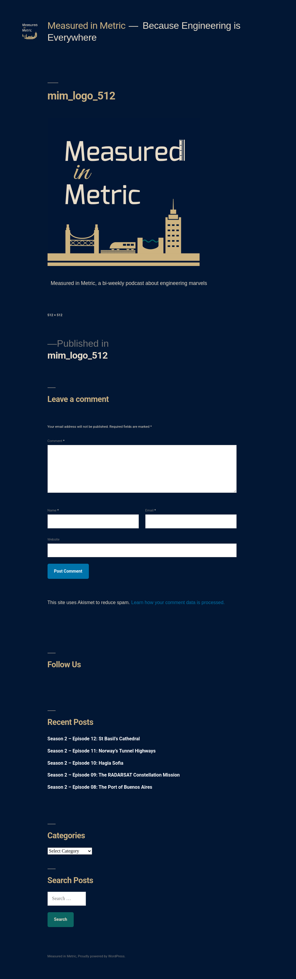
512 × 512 (55, 315)
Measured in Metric (87, 25)
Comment (56, 441)
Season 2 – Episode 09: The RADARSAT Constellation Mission (114, 775)
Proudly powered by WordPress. (101, 956)
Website (54, 539)
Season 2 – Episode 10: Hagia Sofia (85, 763)
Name (53, 510)
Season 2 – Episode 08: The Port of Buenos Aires (100, 787)
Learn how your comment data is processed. (178, 602)
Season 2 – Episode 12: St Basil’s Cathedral (94, 739)
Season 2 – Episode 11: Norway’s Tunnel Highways (102, 751)
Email (150, 510)
